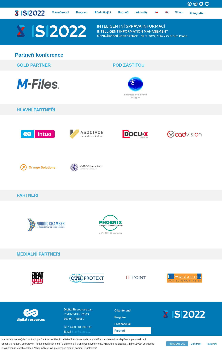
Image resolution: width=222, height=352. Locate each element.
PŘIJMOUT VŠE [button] (177, 344)
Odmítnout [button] (196, 344)
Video (179, 13)
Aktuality (142, 13)
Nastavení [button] (212, 344)
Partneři (123, 13)
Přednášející (103, 13)
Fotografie (196, 13)
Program (81, 13)
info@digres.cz (81, 331)
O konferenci (60, 13)
